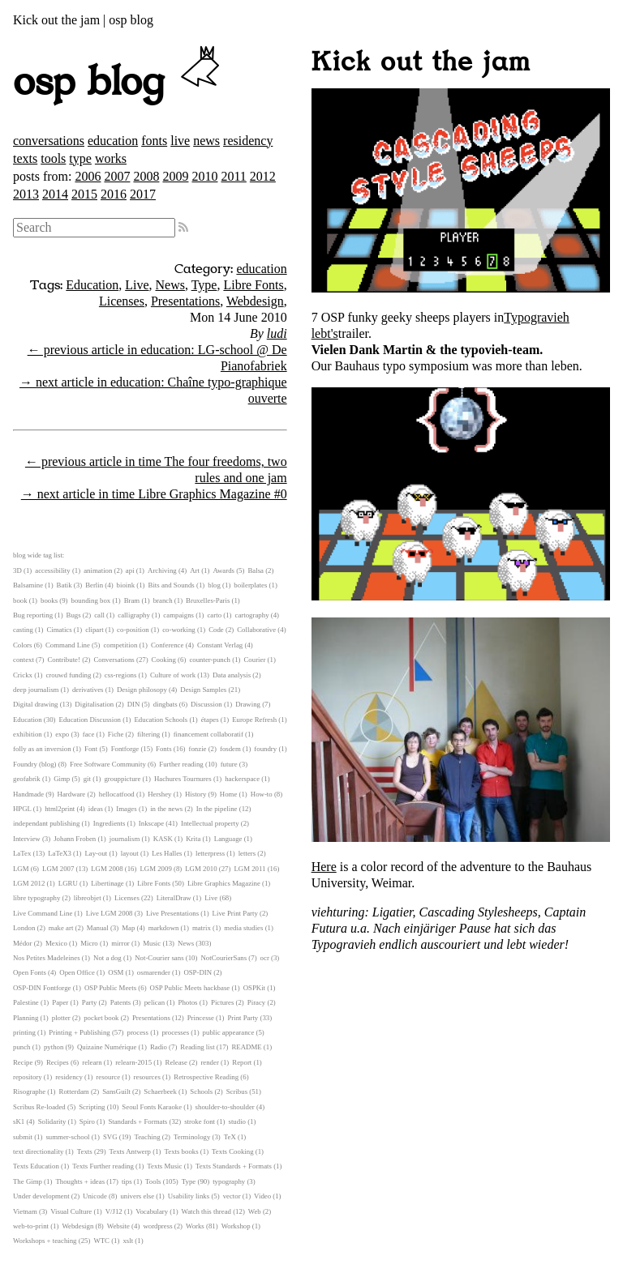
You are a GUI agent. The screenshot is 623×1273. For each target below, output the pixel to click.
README (247, 1047)
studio (237, 1121)
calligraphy (134, 615)
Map (128, 928)
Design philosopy (142, 690)
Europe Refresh (254, 720)
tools (53, 158)
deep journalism (35, 690)
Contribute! (63, 660)
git (87, 779)
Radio (158, 1047)
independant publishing (46, 823)
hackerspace (242, 779)
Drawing (247, 704)
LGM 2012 (29, 883)
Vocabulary (151, 1211)
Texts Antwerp (130, 1151)
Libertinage (107, 883)
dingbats (165, 704)
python (53, 1047)
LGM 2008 (106, 869)
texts (25, 158)
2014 (55, 194)
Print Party (242, 1018)
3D (17, 570)
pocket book (101, 1018)
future (229, 764)
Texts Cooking (232, 1151)
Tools (153, 1181)
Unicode (95, 1196)
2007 (117, 176)
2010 (204, 176)
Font (90, 749)
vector (232, 1196)
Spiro (87, 1121)
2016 (114, 194)
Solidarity (52, 1121)
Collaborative (256, 630)
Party (89, 1002)
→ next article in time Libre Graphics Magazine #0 (154, 494)
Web (254, 1211)
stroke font (199, 1121)
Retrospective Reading (206, 1077)
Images (126, 809)
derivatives (88, 690)
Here (324, 867)
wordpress (157, 1226)
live (180, 140)
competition (120, 645)
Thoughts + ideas (80, 1181)
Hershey (159, 794)
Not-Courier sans (159, 958)
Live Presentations (172, 913)
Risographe (29, 1091)
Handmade (28, 794)
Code (216, 630)
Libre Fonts (253, 285)
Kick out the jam (421, 62)
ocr (264, 958)
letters (247, 853)
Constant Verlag (220, 645)
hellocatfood (117, 794)
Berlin (94, 585)
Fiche (116, 734)
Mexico (56, 943)
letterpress (210, 853)
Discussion (206, 704)
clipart (94, 630)
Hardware (72, 794)
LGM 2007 (58, 869)
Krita (193, 839)
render (209, 1062)
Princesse (200, 1018)
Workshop (236, 1226)
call (99, 615)
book (20, 600)
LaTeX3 (59, 853)
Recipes (57, 1062)
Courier (255, 660)
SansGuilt (116, 1091)
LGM (21, 869)
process (137, 1032)
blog (214, 585)
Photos (188, 1002)
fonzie (198, 749)
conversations (48, 140)
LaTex (22, 853)
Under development (41, 1196)
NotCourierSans (223, 958)
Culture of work (172, 675)
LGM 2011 (249, 869)
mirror (120, 943)
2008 (146, 176)
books (49, 600)
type (80, 158)
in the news (166, 809)
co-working (178, 630)
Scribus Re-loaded (39, 1107)
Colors (22, 645)
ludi (277, 333)
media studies (243, 928)
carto (214, 615)
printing (24, 1032)
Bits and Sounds (171, 585)
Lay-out (95, 853)
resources (147, 1077)
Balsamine (28, 585)
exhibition (27, 734)
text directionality (38, 1151)
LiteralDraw (174, 898)
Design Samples (203, 690)
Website (118, 1226)
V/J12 (113, 1211)
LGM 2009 (155, 869)
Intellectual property (210, 823)
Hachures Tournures (183, 779)
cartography (252, 615)
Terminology (192, 1137)
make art (61, 928)
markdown (163, 928)
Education (92, 285)
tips (127, 1181)
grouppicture (122, 779)
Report (241, 1062)
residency (248, 140)
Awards (223, 570)
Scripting (92, 1107)
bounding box (91, 600)
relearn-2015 (133, 1062)
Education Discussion (90, 720)
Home (229, 794)
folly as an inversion (42, 749)
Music (152, 943)
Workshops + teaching (45, 1241)
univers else (137, 1196)
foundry (265, 749)
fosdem (230, 749)
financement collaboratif (208, 734)
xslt (127, 1241)
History (195, 794)
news (206, 140)
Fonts (164, 749)
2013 (26, 194)
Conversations (113, 660)
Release (176, 1062)
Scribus (236, 1091)
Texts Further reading (103, 1166)
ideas (95, 809)
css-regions (121, 675)
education (113, 140)
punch (22, 1047)
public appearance (229, 1032)
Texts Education (36, 1166)
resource (108, 1077)
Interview (27, 839)
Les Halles (167, 853)
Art (195, 570)
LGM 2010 (201, 869)
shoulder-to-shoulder (225, 1107)
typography (229, 1181)
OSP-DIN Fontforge (42, 988)
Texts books (181, 1151)
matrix (201, 928)
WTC (101, 1241)
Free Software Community (108, 764)
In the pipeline (217, 809)
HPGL (22, 809)
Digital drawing (35, 704)
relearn (91, 1062)
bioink (126, 585)
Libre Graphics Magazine (223, 883)
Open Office (77, 972)
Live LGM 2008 (109, 913)
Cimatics (58, 630)
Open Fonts (29, 972)
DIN (133, 704)
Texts (84, 1151)
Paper (60, 1002)
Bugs (74, 615)
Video (262, 1196)
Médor (22, 943)
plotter (61, 1018)
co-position (133, 630)
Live (136, 285)
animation (98, 570)
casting (23, 630)
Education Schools (160, 720)
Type (204, 285)
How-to (262, 794)
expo (62, 734)
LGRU (68, 883)
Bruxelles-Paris (208, 600)
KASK (163, 839)
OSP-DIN (197, 972)
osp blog (119, 82)
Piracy (256, 1002)
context (23, 660)
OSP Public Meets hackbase (190, 988)
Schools (201, 1091)
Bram (132, 600)
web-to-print (31, 1226)
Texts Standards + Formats (233, 1166)
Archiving (162, 570)
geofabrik (27, 779)
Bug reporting (33, 615)
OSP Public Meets (110, 988)
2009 (175, 176)
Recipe (22, 1062)
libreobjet (87, 898)
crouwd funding (68, 675)
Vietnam (25, 1211)
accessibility (52, 570)
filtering (148, 734)
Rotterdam (74, 1091)
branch (163, 600)
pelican (154, 1002)
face (89, 734)
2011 (233, 176)
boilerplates (250, 585)
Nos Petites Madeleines (46, 958)
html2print (60, 809)
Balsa (255, 570)
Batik (64, 585)
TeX (230, 1137)
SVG (110, 1137)
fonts (154, 140)
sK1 (18, 1121)
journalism (125, 839)
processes (175, 1032)
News (170, 285)
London (24, 928)
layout (130, 853)
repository (27, 1077)
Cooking (164, 660)
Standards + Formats (137, 1121)
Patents (120, 1002)
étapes (210, 720)
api (130, 570)
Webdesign (255, 301)
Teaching (147, 1137)
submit (22, 1137)
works (111, 158)
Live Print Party (235, 913)
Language (228, 839)
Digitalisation (94, 704)
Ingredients (109, 823)
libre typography (36, 898)
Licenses (121, 301)
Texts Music (164, 1166)
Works (195, 1226)
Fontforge (125, 749)
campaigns (178, 615)
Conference (167, 645)
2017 (143, 194)
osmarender (153, 972)
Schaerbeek (160, 1091)
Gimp (62, 779)
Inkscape (151, 823)
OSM (115, 972)
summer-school (67, 1137)
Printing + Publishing (79, 1032)
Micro (89, 943)
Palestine (26, 1002)
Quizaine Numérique (107, 1047)
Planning (25, 1018)
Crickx (22, 675)
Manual (98, 928)
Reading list (197, 1047)
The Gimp (27, 1181)
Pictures (222, 1002)
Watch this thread (206, 1211)
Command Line (67, 645)
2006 (88, 176)
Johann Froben (75, 839)
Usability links (189, 1196)
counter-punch (209, 660)
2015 (84, 194)
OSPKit (254, 988)
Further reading (181, 764)
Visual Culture (71, 1211)
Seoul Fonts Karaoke (152, 1107)
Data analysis (232, 675)
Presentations (185, 301)
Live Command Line (42, 913)
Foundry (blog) (35, 764)
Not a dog (107, 958)
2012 (263, 176)
